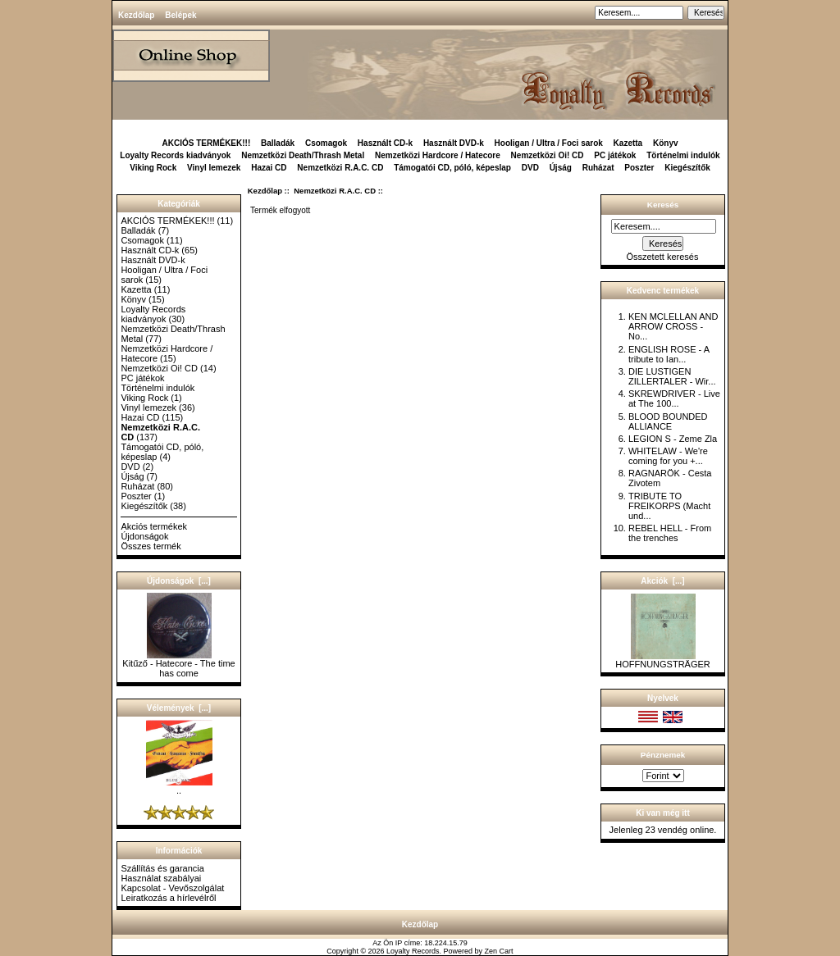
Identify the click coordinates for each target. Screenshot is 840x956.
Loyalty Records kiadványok (175, 155)
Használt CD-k (385, 143)
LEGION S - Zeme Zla (672, 439)
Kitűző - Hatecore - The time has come (178, 664)
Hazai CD (268, 167)
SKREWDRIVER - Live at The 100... (674, 398)
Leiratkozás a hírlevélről (168, 898)
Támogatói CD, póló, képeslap (452, 167)
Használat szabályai (161, 878)
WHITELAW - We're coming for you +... (668, 456)
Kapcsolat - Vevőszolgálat (172, 888)
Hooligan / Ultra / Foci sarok (549, 143)
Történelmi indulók (682, 155)
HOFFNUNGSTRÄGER (662, 660)
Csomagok (326, 143)
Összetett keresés (662, 257)
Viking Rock (153, 167)
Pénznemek (663, 754)
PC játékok (615, 155)
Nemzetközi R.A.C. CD (335, 190)
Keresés (662, 204)
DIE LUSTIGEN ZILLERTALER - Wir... (672, 376)
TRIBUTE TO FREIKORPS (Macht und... (669, 506)
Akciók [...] (662, 580)
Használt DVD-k (453, 143)
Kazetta (628, 143)
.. (179, 786)
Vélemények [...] (179, 707)
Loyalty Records (413, 951)
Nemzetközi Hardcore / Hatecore (437, 155)
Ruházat (598, 167)
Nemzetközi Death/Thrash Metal (302, 155)
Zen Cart (499, 951)
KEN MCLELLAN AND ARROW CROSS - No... (673, 326)
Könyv (665, 143)
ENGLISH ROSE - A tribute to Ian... (668, 354)
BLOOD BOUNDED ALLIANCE (668, 421)
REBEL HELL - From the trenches (669, 533)
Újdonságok (144, 536)
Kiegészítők (687, 167)
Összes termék (150, 546)
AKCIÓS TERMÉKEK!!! (206, 143)
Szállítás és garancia (162, 868)
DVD (530, 167)
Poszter (639, 167)
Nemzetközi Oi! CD (547, 155)
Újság (561, 167)
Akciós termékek (154, 526)
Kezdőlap (136, 15)
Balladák (277, 143)
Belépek (180, 15)
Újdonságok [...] (179, 580)
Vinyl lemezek (213, 167)
